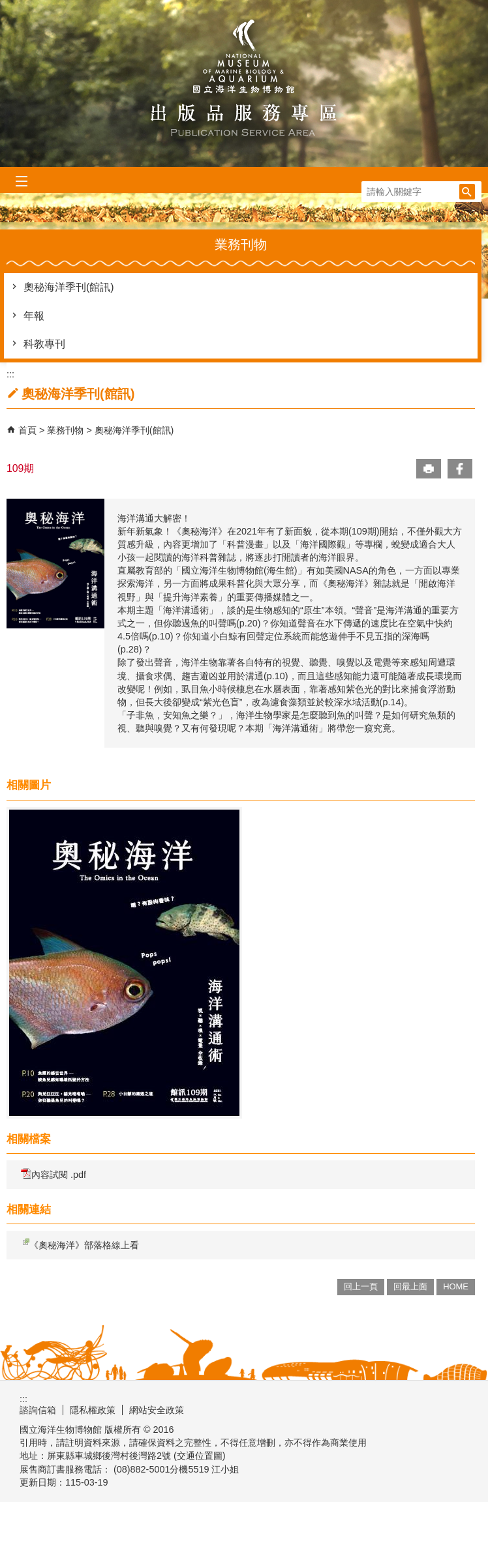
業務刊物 (66, 430)
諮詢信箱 (38, 1410)
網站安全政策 (156, 1410)
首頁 (27, 430)
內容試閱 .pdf (53, 1174)
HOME (455, 1286)
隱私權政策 (92, 1410)
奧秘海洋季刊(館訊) (68, 287)
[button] (467, 191)
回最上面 (410, 1286)
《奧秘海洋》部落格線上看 (80, 1244)
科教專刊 (44, 343)
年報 (33, 315)
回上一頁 (361, 1286)
